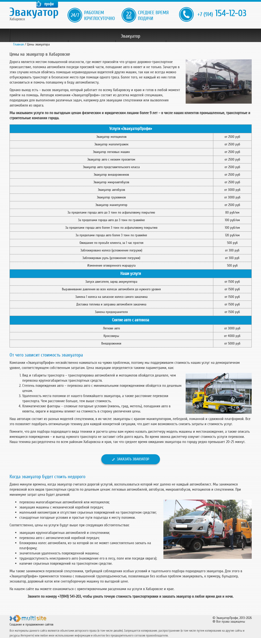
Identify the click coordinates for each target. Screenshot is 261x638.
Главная (18, 44)
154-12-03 (221, 13)
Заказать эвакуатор (133, 459)
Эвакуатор (130, 36)
